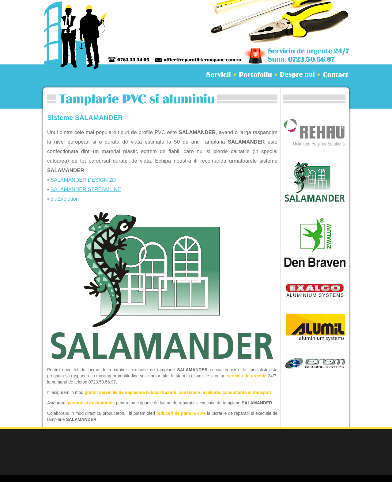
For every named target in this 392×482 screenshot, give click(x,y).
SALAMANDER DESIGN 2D (83, 180)
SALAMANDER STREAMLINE (86, 189)
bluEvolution (65, 199)
